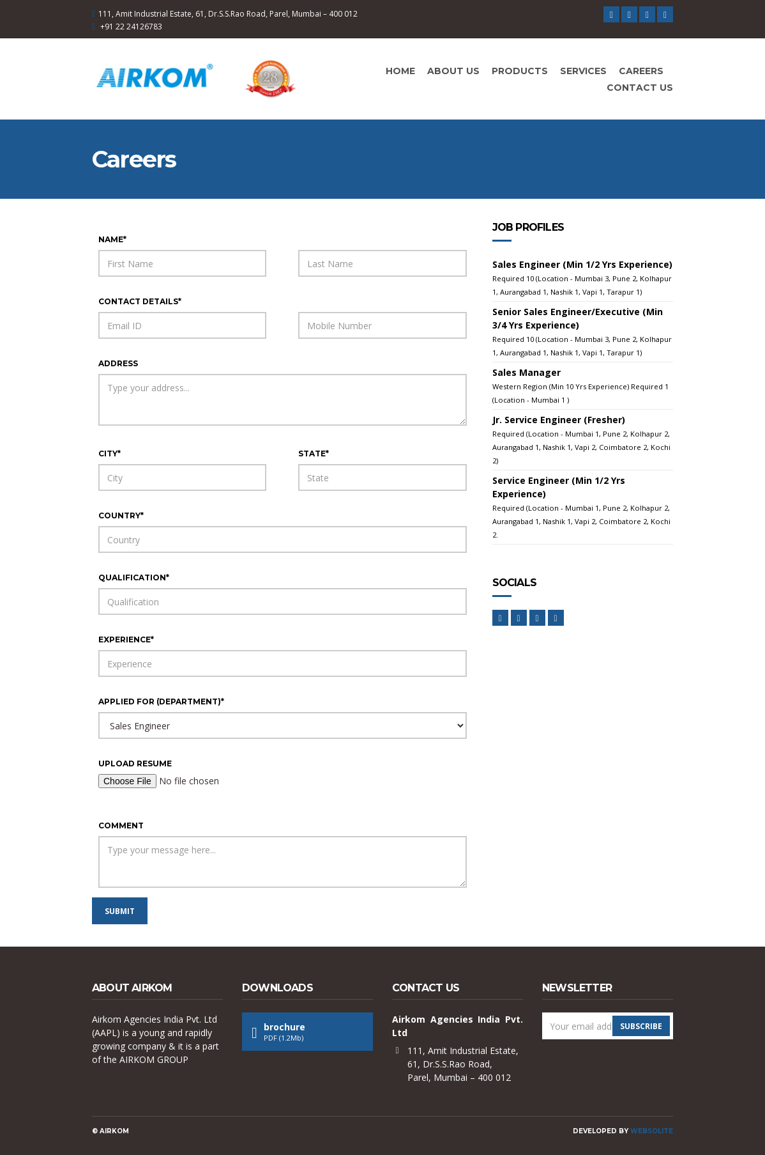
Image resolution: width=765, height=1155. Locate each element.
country (121, 515)
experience (126, 639)
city (109, 453)
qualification (133, 577)
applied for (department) (161, 701)
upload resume (135, 763)
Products (520, 71)
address (118, 363)
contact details (139, 301)
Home (400, 71)
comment (121, 825)
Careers (641, 71)
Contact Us (640, 87)
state (313, 453)
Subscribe (641, 1026)
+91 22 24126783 (131, 26)
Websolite (651, 1131)
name (112, 239)
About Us (453, 71)
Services (583, 71)
